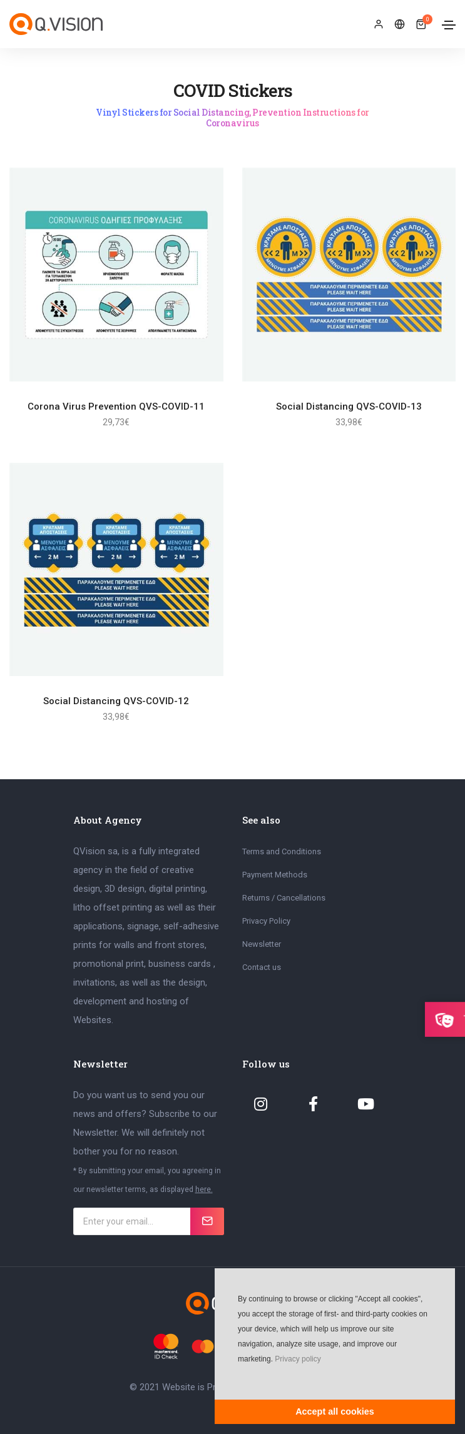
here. (204, 1189)
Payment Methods (274, 874)
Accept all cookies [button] (334, 1411)
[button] (236, 1378)
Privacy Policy (266, 921)
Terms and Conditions (281, 851)
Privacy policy (297, 1359)
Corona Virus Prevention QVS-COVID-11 (116, 406)
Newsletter (261, 944)
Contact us (261, 967)
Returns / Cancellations (283, 897)
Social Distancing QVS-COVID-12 (116, 701)
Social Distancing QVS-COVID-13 (349, 406)
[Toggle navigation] (449, 25)
